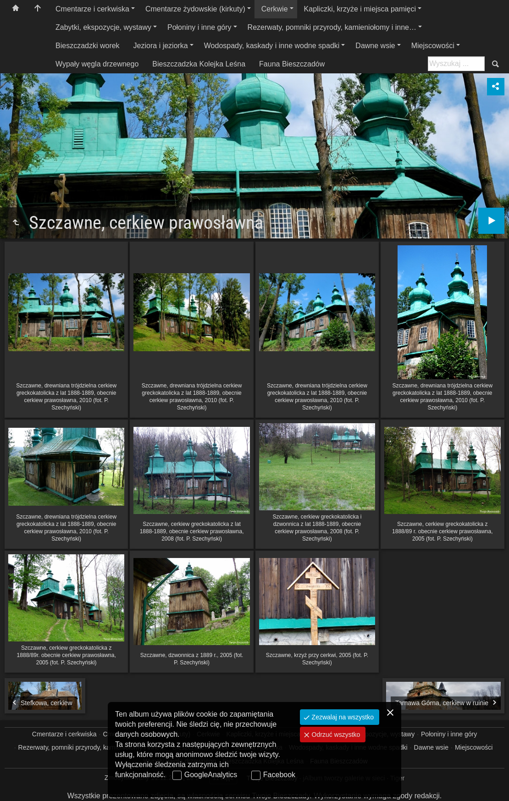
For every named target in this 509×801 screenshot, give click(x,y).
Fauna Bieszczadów (292, 64)
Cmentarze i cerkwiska (92, 9)
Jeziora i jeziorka (160, 46)
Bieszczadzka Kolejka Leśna (198, 64)
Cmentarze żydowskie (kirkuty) (195, 9)
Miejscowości (432, 46)
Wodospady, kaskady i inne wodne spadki (272, 46)
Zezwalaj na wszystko (342, 717)
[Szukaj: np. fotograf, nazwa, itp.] (456, 63)
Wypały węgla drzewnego (96, 64)
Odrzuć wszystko (335, 734)
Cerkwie (274, 9)
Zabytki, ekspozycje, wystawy (103, 27)
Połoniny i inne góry (199, 27)
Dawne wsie (375, 46)
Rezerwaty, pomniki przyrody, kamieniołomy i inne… (332, 27)
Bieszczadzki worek (87, 46)
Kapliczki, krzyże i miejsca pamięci (360, 9)
